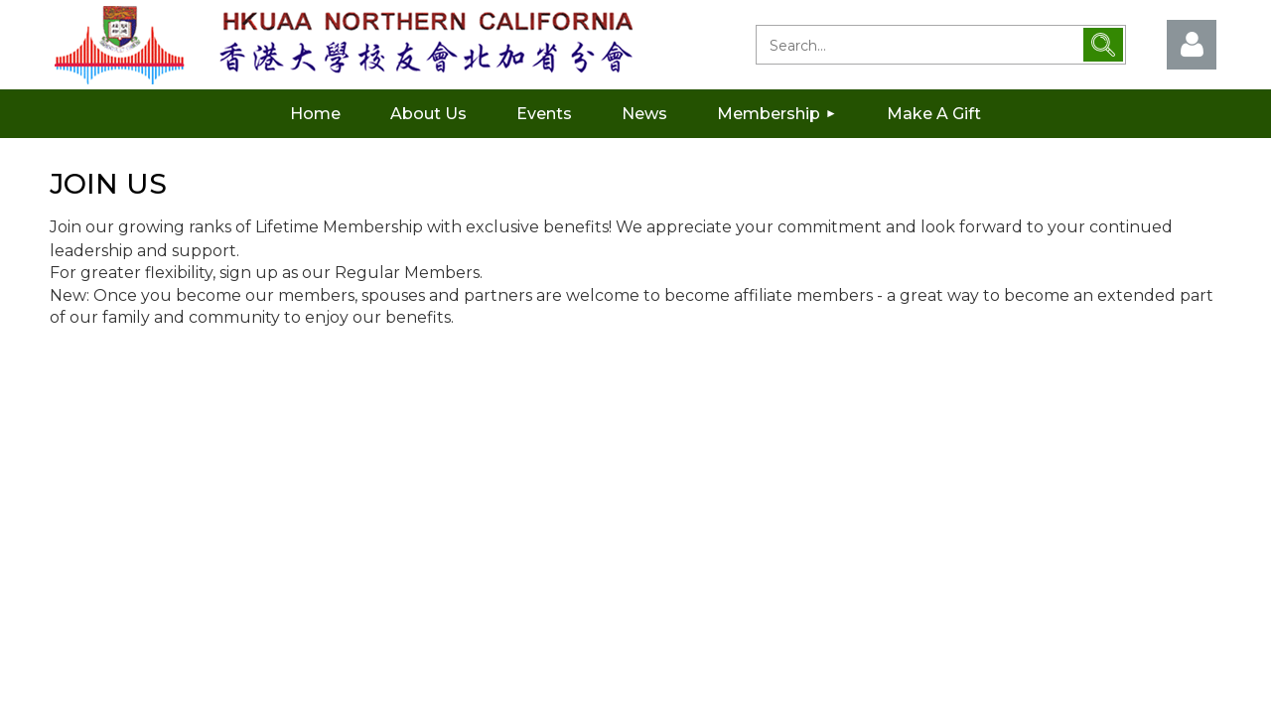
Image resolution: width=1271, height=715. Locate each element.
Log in (1191, 45)
